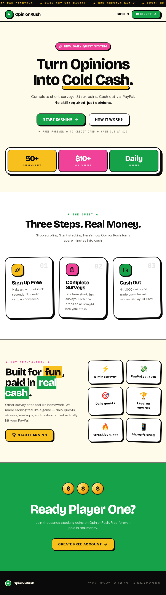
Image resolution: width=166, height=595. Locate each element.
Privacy (104, 583)
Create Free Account (83, 544)
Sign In (123, 14)
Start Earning (60, 119)
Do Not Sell (121, 583)
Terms (92, 583)
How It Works (109, 119)
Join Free (146, 14)
